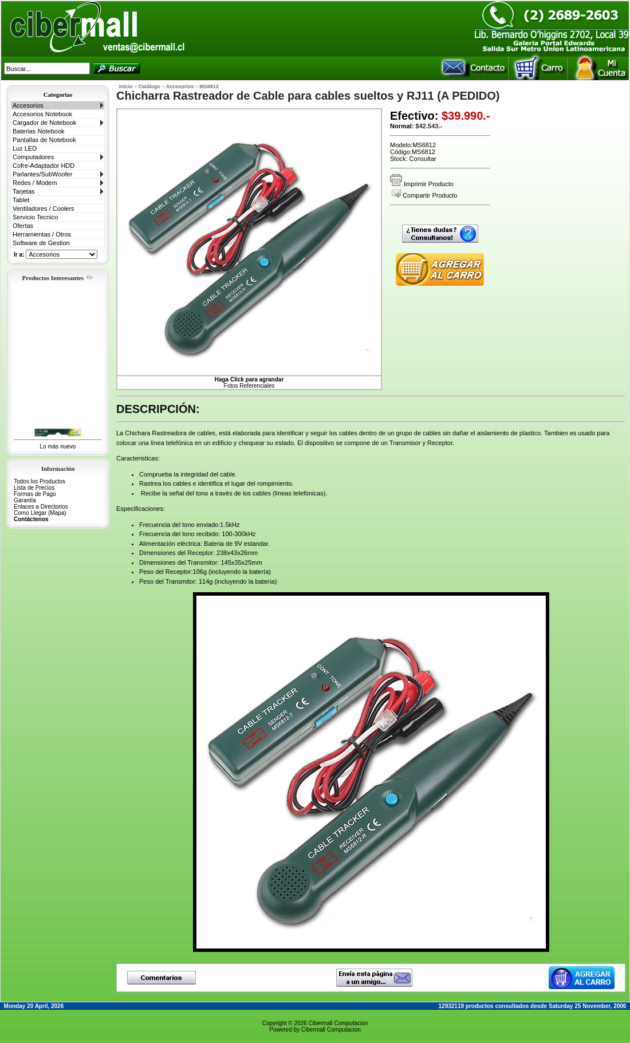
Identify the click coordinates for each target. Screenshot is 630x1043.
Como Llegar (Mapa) (40, 513)
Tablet (21, 199)
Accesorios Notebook (42, 114)
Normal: (402, 126)
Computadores (33, 157)
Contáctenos (31, 519)
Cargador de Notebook (44, 122)
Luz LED (25, 148)
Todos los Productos (39, 481)
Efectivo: (414, 115)
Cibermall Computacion (338, 1023)
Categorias (58, 94)
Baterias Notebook (39, 131)
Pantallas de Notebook (44, 139)
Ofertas (23, 225)
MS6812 (209, 86)
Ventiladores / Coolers (43, 208)
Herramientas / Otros (42, 234)
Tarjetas (24, 191)
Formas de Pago (35, 494)
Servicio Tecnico (35, 217)
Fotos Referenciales (249, 382)
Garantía (25, 500)
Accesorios (28, 105)
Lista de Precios (34, 488)
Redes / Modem (35, 182)
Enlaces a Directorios (41, 506)
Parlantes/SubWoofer (42, 174)
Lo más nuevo (58, 446)
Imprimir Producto (422, 183)
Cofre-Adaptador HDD (43, 165)
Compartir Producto (424, 195)
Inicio (126, 86)
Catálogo (150, 86)
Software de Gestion (41, 242)
